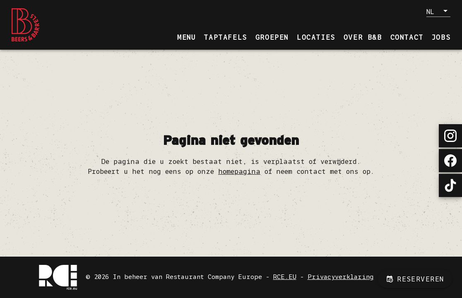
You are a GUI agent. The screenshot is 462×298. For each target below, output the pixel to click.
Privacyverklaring (341, 277)
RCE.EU (284, 277)
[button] (438, 11)
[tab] (186, 37)
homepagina (239, 171)
